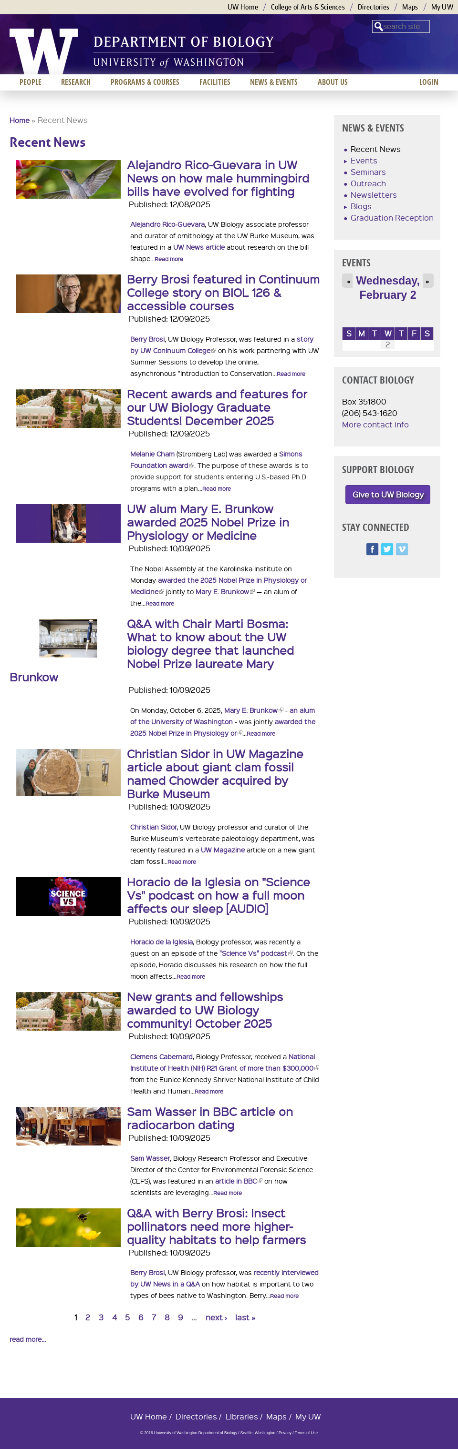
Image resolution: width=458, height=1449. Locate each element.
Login (428, 82)
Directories (373, 6)
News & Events (274, 82)
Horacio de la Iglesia (161, 941)
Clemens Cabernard (161, 1056)
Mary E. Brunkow (225, 591)
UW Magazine (223, 849)
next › (216, 1317)
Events (364, 160)
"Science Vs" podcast (256, 953)
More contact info (375, 424)
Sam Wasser (150, 1158)
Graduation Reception (392, 218)
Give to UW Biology (388, 494)
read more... (28, 1339)
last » (245, 1317)
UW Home (243, 6)
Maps (410, 6)
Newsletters (374, 195)
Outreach (368, 183)
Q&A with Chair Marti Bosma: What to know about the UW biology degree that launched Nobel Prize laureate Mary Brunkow (152, 650)
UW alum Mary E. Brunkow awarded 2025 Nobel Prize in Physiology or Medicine (208, 522)
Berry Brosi (147, 338)
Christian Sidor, (154, 826)
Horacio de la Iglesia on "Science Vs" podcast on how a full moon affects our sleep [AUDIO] (218, 895)
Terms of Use (306, 1433)
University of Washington (44, 51)
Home (20, 120)
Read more (169, 259)
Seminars (368, 172)
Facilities (214, 82)
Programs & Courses (145, 82)
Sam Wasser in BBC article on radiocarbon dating (210, 1118)
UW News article (199, 247)
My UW (442, 6)
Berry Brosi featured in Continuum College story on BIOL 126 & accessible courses (223, 292)
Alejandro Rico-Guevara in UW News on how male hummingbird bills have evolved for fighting (218, 178)
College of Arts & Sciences (308, 6)
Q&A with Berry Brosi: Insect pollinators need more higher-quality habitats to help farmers (216, 1226)
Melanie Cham (152, 453)
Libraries (242, 1416)
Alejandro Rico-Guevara (167, 224)
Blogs (361, 206)
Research (76, 82)
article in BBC (238, 1180)
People (31, 82)
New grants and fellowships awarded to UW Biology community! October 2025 (205, 1010)
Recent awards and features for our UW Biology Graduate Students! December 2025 (217, 407)
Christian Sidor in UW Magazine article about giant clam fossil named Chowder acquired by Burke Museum (215, 773)
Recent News (376, 149)
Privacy (285, 1433)
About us (333, 82)
